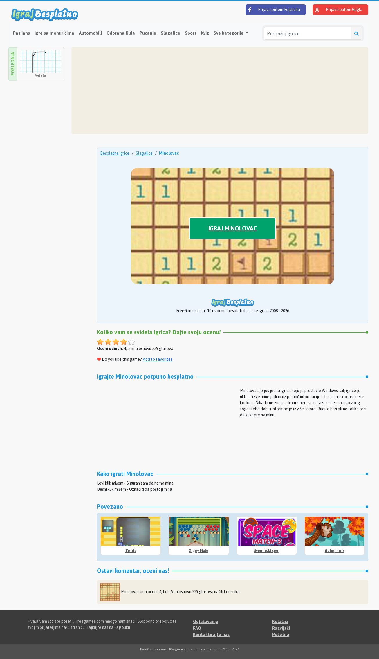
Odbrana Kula (121, 32)
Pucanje (148, 32)
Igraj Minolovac (232, 228)
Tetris (130, 550)
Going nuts (334, 550)
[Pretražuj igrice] (307, 33)
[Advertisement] (219, 90)
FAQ (197, 628)
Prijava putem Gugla (338, 9)
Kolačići (280, 621)
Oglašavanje (205, 621)
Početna (280, 634)
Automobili (90, 32)
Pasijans (21, 32)
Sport (190, 32)
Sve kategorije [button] (229, 32)
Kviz (205, 32)
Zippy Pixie (198, 550)
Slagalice (170, 32)
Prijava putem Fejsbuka (274, 9)
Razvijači (281, 628)
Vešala (40, 75)
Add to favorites (157, 359)
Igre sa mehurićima (54, 32)
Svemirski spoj (266, 550)
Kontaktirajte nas (211, 634)
